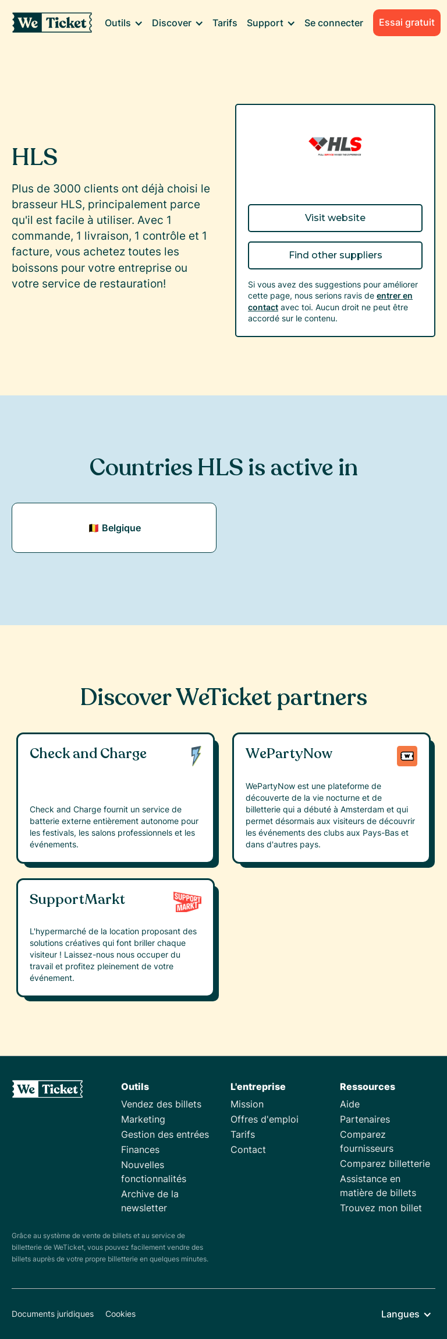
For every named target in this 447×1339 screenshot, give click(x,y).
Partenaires (365, 1119)
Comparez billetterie (385, 1163)
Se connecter (333, 23)
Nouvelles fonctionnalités (153, 1171)
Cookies (120, 1314)
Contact (248, 1149)
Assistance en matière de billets (378, 1185)
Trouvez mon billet (381, 1208)
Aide (350, 1104)
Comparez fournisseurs (366, 1141)
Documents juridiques (53, 1314)
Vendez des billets (161, 1104)
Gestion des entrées (165, 1134)
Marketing (143, 1119)
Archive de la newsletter (150, 1201)
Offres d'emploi (264, 1119)
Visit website (335, 217)
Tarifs (224, 23)
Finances (140, 1149)
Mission (247, 1104)
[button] (124, 22)
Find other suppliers (335, 255)
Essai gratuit (407, 22)
